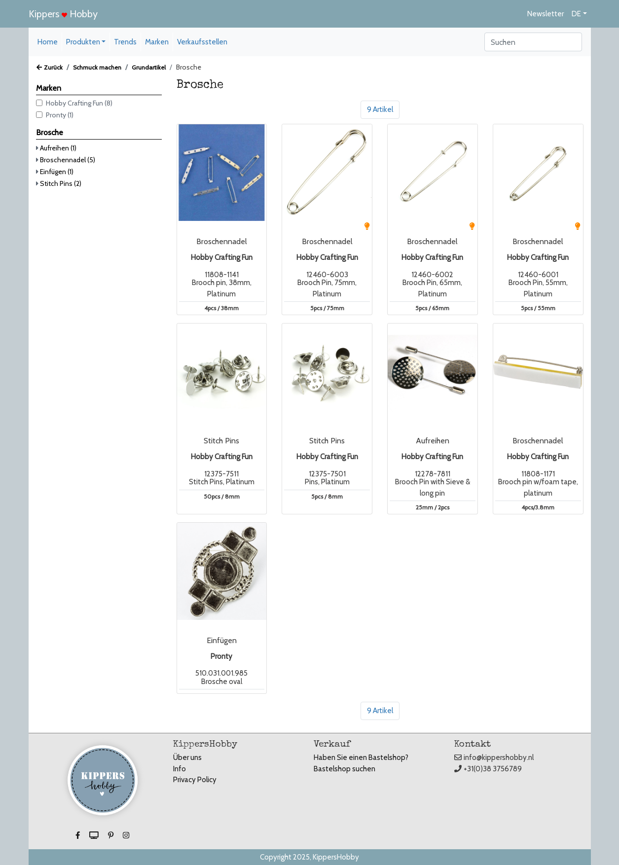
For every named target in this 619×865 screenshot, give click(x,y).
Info (179, 768)
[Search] (533, 42)
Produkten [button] (83, 41)
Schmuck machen (97, 67)
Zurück (49, 67)
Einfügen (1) (56, 171)
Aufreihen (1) (58, 148)
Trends (125, 41)
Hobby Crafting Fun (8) (79, 103)
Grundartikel (149, 67)
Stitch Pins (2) (60, 183)
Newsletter (545, 13)
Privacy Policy (195, 779)
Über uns (187, 757)
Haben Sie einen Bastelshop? (361, 757)
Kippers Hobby (63, 14)
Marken (157, 41)
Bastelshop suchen (344, 768)
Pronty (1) (59, 114)
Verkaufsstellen (202, 41)
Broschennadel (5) (67, 159)
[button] (78, 835)
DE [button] (576, 13)
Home (47, 41)
